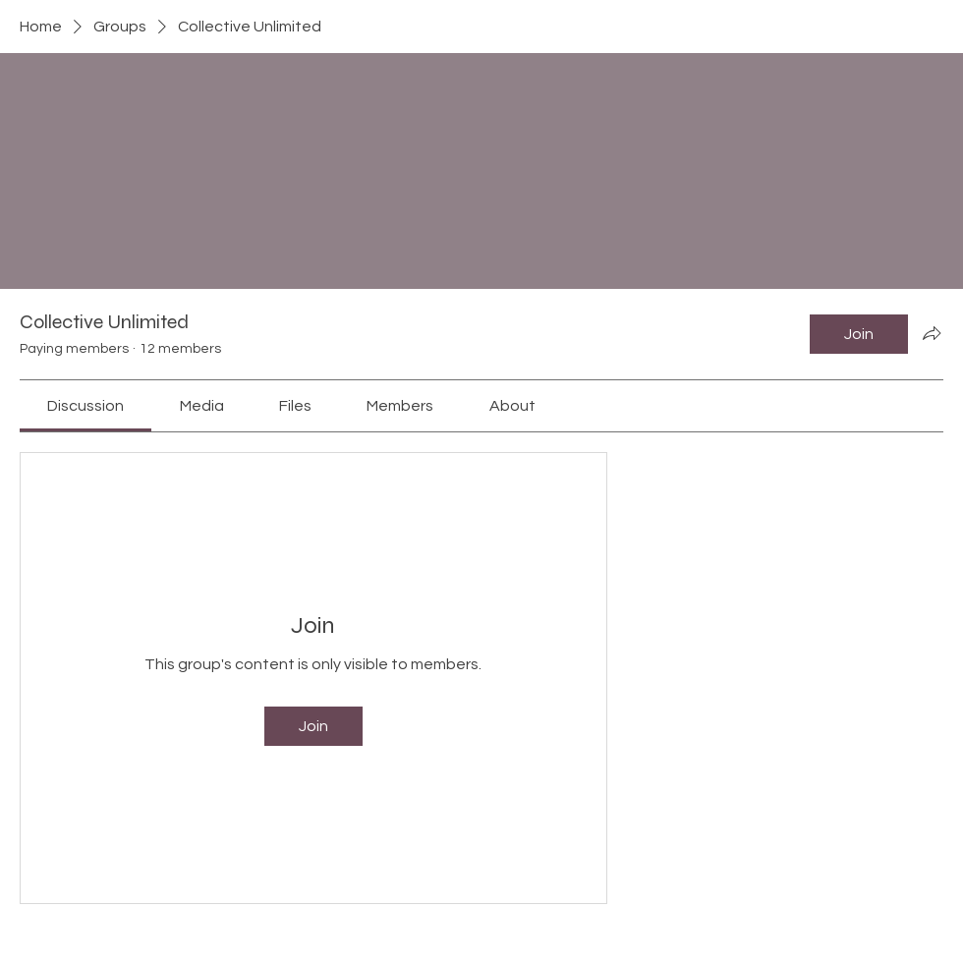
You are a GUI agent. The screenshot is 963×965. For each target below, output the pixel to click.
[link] (85, 406)
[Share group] (931, 333)
